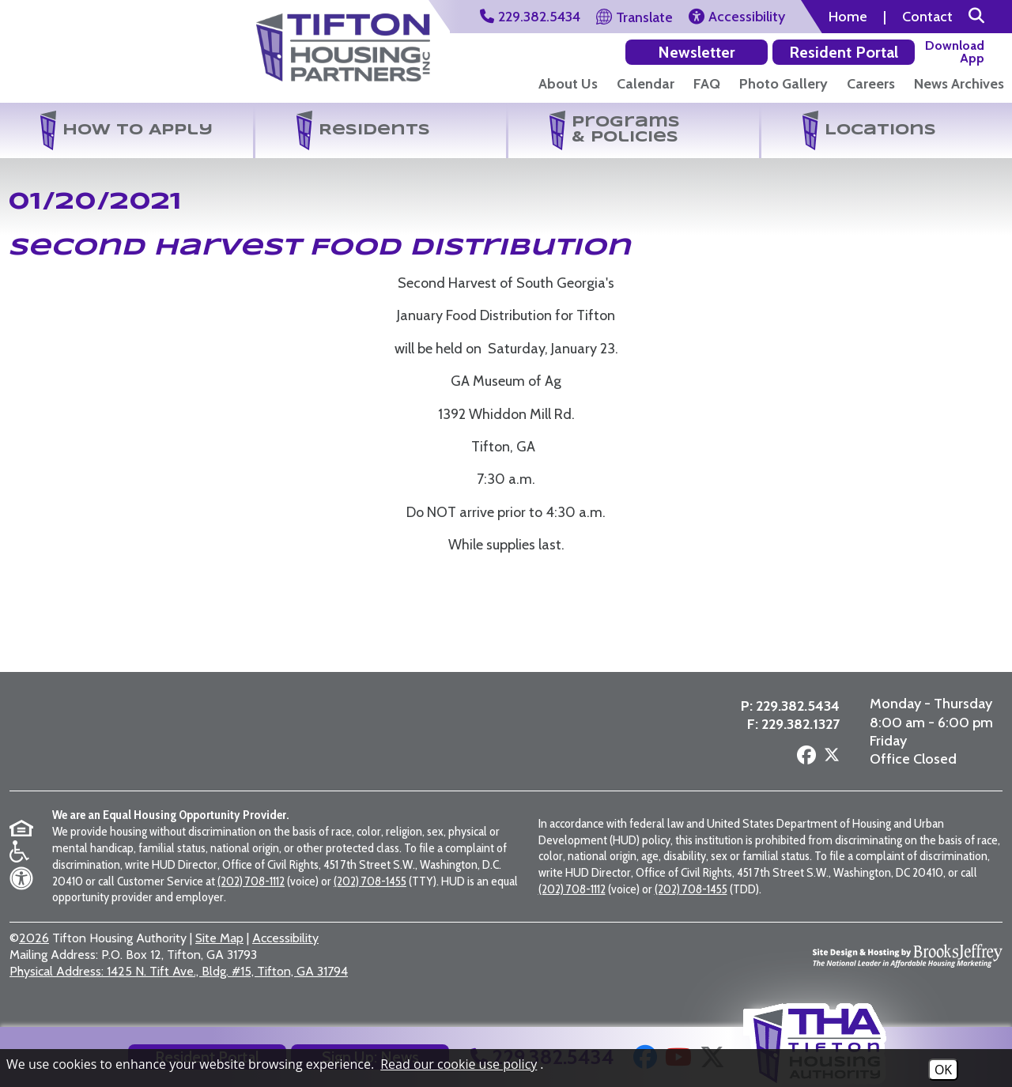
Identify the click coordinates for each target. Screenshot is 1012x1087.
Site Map (219, 950)
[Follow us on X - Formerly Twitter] (829, 763)
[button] (976, 16)
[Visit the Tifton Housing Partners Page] (343, 42)
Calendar (645, 83)
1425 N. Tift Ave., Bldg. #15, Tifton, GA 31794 (178, 983)
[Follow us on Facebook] (804, 762)
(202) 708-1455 (370, 892)
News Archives (959, 83)
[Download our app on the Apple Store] (957, 51)
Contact (927, 16)
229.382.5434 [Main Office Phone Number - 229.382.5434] (795, 712)
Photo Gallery (783, 83)
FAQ (706, 83)
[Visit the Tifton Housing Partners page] (253, 738)
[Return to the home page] (98, 54)
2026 (34, 950)
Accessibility (285, 950)
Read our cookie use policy (458, 1064)
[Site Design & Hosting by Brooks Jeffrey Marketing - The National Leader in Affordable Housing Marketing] (908, 967)
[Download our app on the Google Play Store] (868, 51)
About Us (568, 83)
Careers (871, 83)
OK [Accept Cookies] (943, 1069)
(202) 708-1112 (251, 892)
